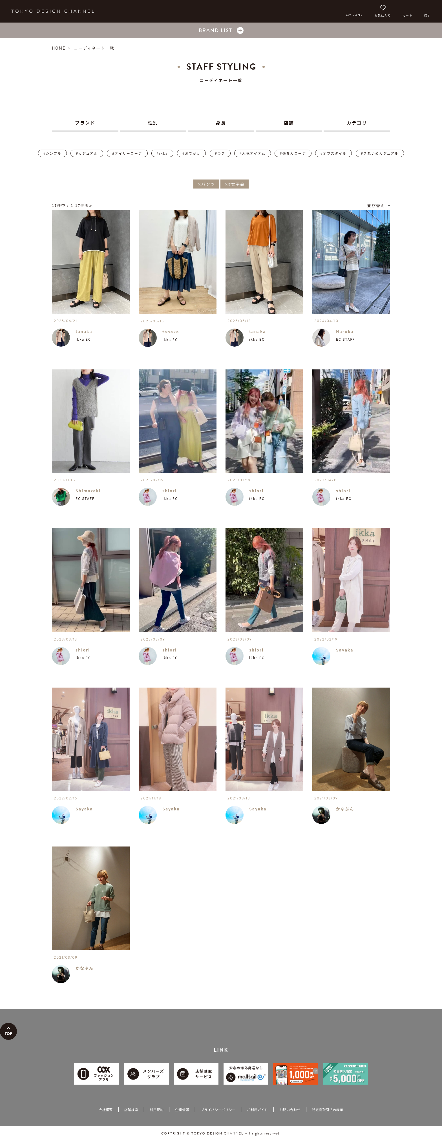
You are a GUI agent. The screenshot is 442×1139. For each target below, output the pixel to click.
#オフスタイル (334, 153)
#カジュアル (87, 153)
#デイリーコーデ (127, 153)
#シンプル (52, 153)
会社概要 (105, 1109)
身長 (221, 122)
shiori (169, 490)
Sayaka (344, 650)
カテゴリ (357, 122)
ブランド (85, 122)
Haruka (344, 331)
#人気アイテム (252, 153)
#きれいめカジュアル (380, 153)
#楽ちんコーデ (293, 153)
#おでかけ (191, 153)
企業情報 (182, 1109)
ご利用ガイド (257, 1109)
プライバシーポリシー (218, 1109)
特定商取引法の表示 (327, 1109)
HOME (58, 48)
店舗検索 (131, 1109)
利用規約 (156, 1109)
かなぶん (345, 809)
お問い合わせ (289, 1109)
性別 (153, 122)
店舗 (289, 122)
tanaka (84, 331)
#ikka (162, 153)
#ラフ (220, 153)
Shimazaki (88, 490)
